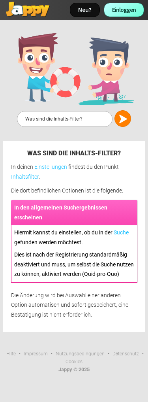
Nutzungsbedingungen (80, 354)
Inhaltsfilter (25, 177)
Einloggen (124, 9)
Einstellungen (50, 167)
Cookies (74, 361)
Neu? (85, 9)
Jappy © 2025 (74, 369)
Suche (121, 232)
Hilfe (11, 354)
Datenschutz (125, 354)
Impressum (36, 354)
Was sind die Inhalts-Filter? (74, 153)
